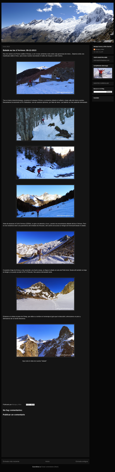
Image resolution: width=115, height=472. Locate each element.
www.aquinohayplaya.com (101, 60)
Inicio (47, 461)
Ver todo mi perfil (98, 52)
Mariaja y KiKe (99, 49)
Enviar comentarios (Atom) (49, 467)
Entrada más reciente (11, 461)
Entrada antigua (82, 461)
